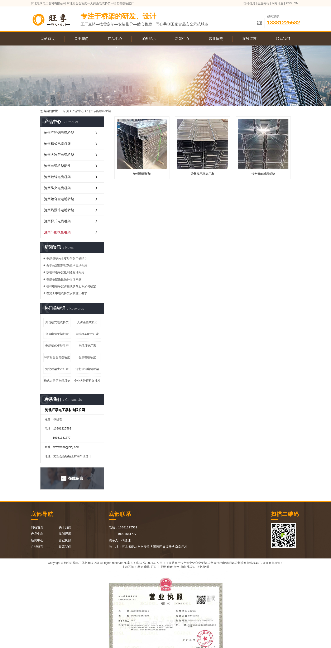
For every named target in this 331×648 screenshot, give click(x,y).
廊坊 (147, 566)
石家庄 (155, 566)
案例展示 (148, 39)
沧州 (206, 566)
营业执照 (216, 39)
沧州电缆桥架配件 (57, 166)
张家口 (191, 566)
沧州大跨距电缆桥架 (59, 155)
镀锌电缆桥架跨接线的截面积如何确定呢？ (73, 286)
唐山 (183, 566)
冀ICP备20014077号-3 (150, 563)
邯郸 (163, 566)
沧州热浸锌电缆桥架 (59, 210)
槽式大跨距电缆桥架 (57, 380)
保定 (170, 566)
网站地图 (277, 3)
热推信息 (249, 3)
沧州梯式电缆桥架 (57, 221)
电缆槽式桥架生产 (57, 345)
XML (297, 3)
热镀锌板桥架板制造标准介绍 (65, 272)
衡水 (176, 566)
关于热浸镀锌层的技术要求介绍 (66, 265)
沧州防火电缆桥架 (57, 188)
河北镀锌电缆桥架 (87, 369)
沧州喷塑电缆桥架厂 (248, 563)
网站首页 (48, 39)
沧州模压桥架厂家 (202, 174)
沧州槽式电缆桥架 (57, 143)
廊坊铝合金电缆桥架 (57, 357)
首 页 (65, 111)
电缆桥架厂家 (87, 345)
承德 (140, 566)
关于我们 (81, 39)
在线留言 (249, 39)
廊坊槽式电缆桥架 (57, 322)
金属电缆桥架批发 (57, 334)
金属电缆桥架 (87, 357)
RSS (289, 3)
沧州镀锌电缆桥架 (57, 177)
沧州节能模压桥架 (99, 111)
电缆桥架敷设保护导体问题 (63, 279)
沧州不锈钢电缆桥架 (59, 132)
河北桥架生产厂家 (57, 369)
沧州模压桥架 (142, 174)
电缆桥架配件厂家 (87, 334)
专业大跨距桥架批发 (87, 380)
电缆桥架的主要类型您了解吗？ (66, 258)
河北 (199, 566)
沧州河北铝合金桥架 (194, 563)
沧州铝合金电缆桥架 (59, 199)
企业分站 (263, 3)
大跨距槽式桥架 (87, 322)
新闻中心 (182, 39)
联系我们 (283, 39)
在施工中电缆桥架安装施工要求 (66, 293)
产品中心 (115, 39)
